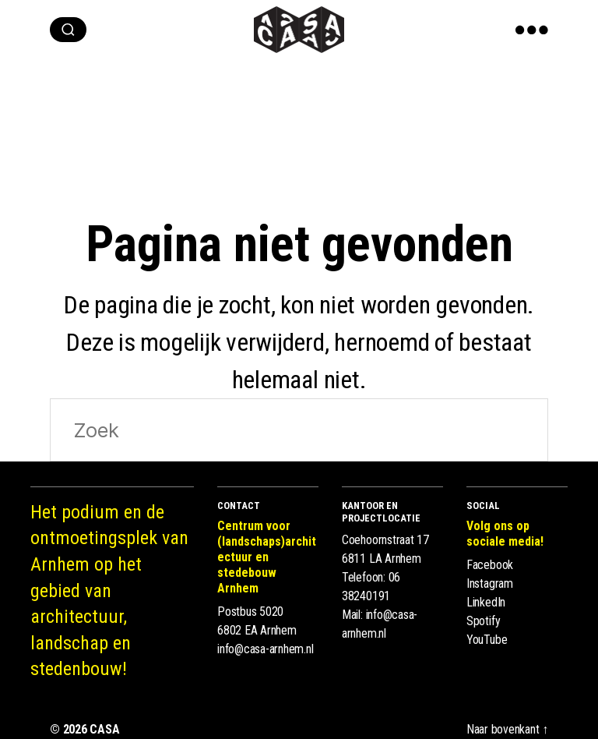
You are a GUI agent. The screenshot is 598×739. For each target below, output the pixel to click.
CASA (104, 729)
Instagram (489, 583)
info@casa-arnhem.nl (265, 649)
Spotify (483, 620)
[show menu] (532, 29)
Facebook (489, 564)
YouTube (486, 639)
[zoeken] (68, 29)
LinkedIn (485, 602)
